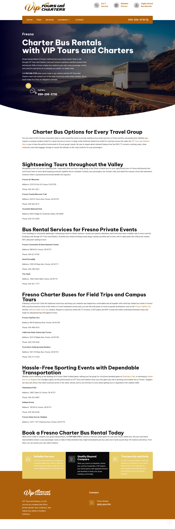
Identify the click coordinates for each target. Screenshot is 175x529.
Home (29, 19)
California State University (38, 309)
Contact (79, 19)
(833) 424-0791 (104, 504)
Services (50, 19)
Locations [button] (63, 19)
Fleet (39, 19)
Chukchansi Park (128, 376)
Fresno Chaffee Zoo (143, 306)
